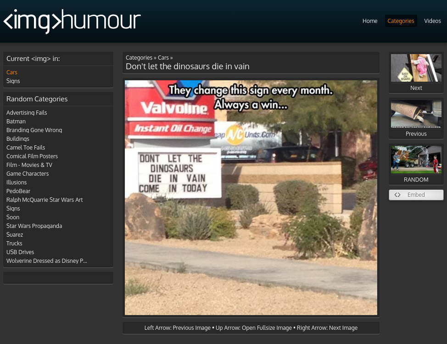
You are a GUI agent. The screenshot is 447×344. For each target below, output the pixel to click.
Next (416, 72)
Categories (401, 20)
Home (370, 20)
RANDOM (416, 164)
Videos (433, 20)
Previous (416, 118)
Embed (416, 194)
